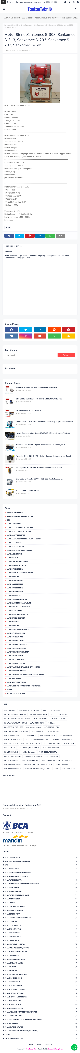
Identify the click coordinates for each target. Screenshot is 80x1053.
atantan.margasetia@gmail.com (28, 2)
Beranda (7, 25)
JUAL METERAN (13, 622)
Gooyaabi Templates (55, 1049)
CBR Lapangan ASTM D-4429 (28, 410)
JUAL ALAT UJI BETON (15, 546)
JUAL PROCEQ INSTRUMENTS (18, 629)
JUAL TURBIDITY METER (16, 663)
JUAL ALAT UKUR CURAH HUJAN (19, 550)
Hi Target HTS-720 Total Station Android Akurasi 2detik (39, 467)
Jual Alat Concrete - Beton (19, 531)
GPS (8, 520)
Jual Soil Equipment (15, 641)
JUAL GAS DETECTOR (15, 584)
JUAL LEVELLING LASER (16, 618)
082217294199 (50, 2)
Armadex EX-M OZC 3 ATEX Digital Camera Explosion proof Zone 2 (43, 456)
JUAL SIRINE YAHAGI (15, 637)
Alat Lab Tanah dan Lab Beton (20, 516)
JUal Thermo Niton (15, 656)
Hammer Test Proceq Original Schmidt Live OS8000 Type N (40, 445)
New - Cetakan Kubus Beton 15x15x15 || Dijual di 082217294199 (43, 433)
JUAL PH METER (13, 626)
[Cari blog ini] (31, 355)
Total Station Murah (16, 693)
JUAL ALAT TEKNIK (14, 543)
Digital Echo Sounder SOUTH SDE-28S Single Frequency (39, 479)
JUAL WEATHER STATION (16, 682)
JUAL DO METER (13, 577)
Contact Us (48, 1044)
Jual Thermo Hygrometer (18, 652)
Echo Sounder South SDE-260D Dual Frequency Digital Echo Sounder (44, 422)
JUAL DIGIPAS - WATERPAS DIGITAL (20, 573)
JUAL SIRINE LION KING (16, 633)
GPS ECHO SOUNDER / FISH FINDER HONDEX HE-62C (39, 399)
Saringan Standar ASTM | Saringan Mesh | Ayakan (36, 387)
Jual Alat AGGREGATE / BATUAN (20, 528)
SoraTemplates (31, 1049)
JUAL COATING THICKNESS (17, 561)
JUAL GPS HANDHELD (15, 592)
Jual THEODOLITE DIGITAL (17, 644)
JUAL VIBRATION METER (16, 671)
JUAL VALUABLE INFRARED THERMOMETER (23, 667)
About (38, 1044)
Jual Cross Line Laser (16, 565)
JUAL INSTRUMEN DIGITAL (17, 599)
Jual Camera (12, 558)
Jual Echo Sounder (15, 580)
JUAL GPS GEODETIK (15, 588)
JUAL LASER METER (14, 610)
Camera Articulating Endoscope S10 (22, 805)
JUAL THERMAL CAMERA (16, 648)
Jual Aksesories (14, 524)
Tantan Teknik (11, 51)
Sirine (13, 25)
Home (9, 2)
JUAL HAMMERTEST (14, 595)
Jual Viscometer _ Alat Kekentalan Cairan (25, 675)
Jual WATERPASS (14, 678)
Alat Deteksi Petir (15, 512)
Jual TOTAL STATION (15, 659)
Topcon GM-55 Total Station (27, 490)
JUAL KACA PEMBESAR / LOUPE (19, 603)
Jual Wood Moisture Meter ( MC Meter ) (24, 686)
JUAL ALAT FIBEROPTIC (16, 535)
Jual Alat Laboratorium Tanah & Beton (24, 539)
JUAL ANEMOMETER (14, 554)
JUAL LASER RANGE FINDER (17, 614)
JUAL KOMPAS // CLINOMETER (18, 607)
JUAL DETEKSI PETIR (15, 569)
